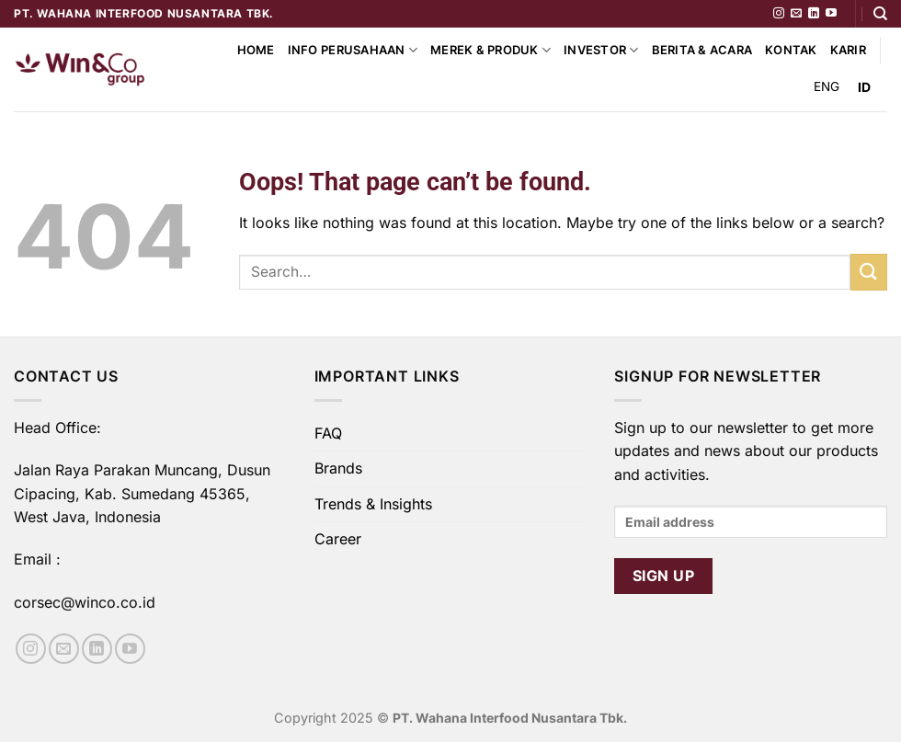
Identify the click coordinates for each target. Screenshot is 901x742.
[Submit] (868, 272)
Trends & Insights (373, 504)
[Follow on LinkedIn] (813, 13)
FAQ (328, 433)
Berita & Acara (702, 50)
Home (256, 50)
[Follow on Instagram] (778, 13)
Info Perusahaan (352, 50)
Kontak (791, 50)
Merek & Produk (490, 50)
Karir (848, 50)
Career (337, 539)
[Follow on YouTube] (831, 13)
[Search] (880, 14)
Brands (338, 468)
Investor (601, 50)
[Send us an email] (796, 13)
